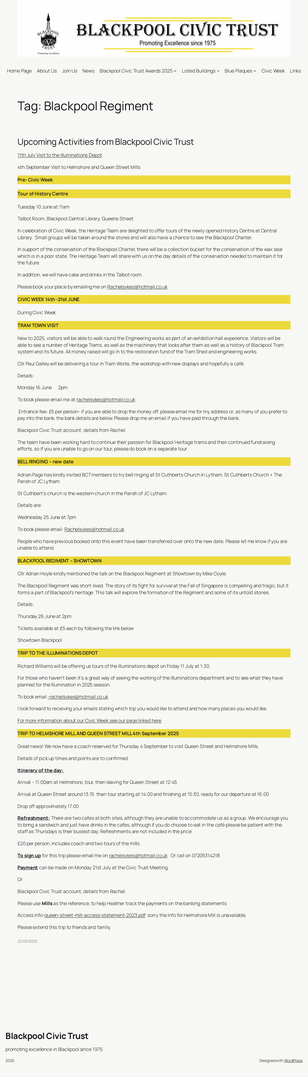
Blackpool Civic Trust (46, 1035)
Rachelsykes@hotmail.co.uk (137, 286)
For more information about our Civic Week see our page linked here (89, 720)
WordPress (293, 1060)
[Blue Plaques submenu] (254, 70)
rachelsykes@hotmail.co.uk (105, 399)
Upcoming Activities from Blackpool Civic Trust (105, 141)
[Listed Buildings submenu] (218, 70)
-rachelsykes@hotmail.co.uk (78, 696)
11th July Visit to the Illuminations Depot (59, 155)
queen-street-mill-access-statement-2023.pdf (95, 915)
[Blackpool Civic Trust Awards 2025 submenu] (175, 70)
